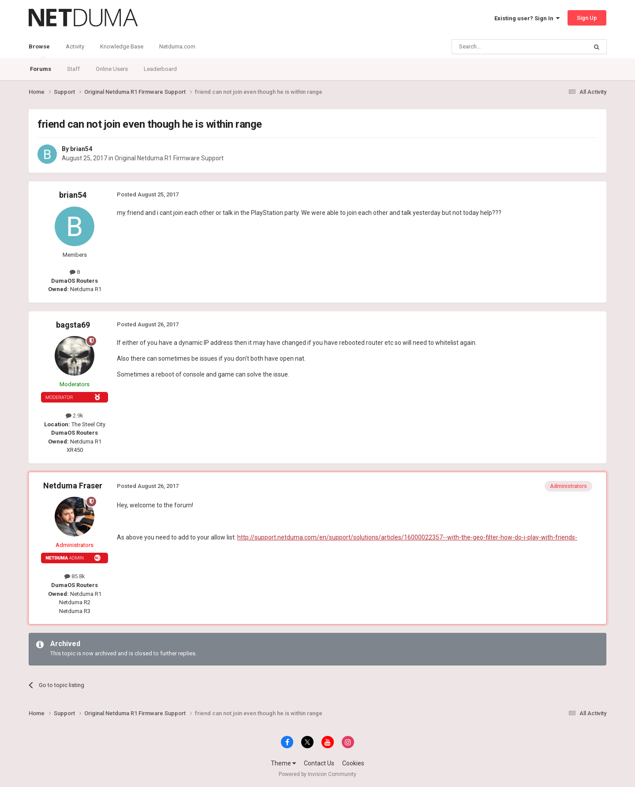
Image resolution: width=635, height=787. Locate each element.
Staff (73, 69)
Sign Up (587, 18)
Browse (39, 50)
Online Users (112, 69)
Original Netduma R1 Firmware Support (169, 158)
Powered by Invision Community (317, 774)
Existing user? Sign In (527, 18)
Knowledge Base (121, 46)
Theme (283, 763)
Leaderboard (160, 69)
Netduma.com (177, 46)
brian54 (81, 148)
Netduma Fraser (72, 485)
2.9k (74, 415)
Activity (75, 46)
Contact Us (319, 763)
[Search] (498, 47)
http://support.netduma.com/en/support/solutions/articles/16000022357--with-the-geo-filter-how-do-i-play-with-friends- (407, 537)
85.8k (74, 576)
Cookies (353, 763)
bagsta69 (73, 324)
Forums (40, 69)
